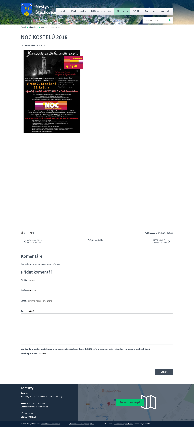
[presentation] (40, 362)
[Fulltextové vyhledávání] (152, 20)
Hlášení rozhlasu (101, 11)
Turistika (150, 11)
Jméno (28, 290)
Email (36, 300)
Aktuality (122, 11)
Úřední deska (78, 11)
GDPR (136, 11)
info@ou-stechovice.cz (37, 406)
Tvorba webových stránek (123, 424)
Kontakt (166, 11)
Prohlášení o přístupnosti (79, 424)
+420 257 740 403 (37, 403)
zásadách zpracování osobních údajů (132, 349)
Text (27, 311)
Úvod (62, 11)
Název (28, 279)
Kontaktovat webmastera (50, 424)
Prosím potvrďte (33, 353)
